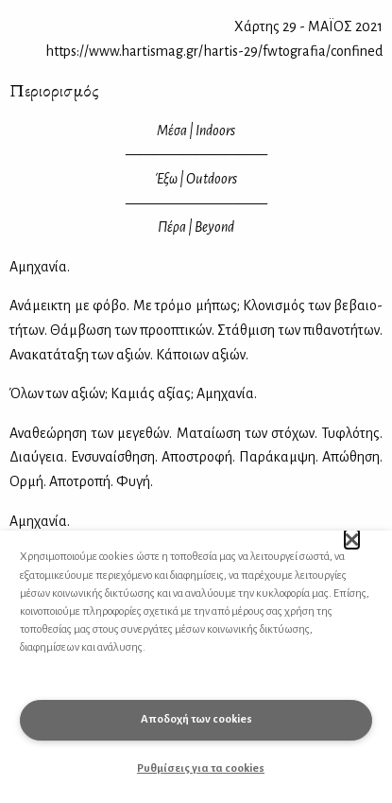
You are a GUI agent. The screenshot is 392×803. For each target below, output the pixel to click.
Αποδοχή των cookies (196, 719)
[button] (352, 539)
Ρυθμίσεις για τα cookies (200, 768)
